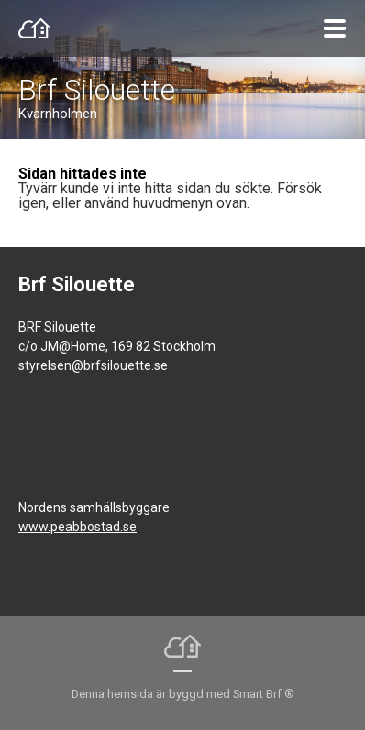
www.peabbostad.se (77, 526)
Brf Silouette (96, 89)
